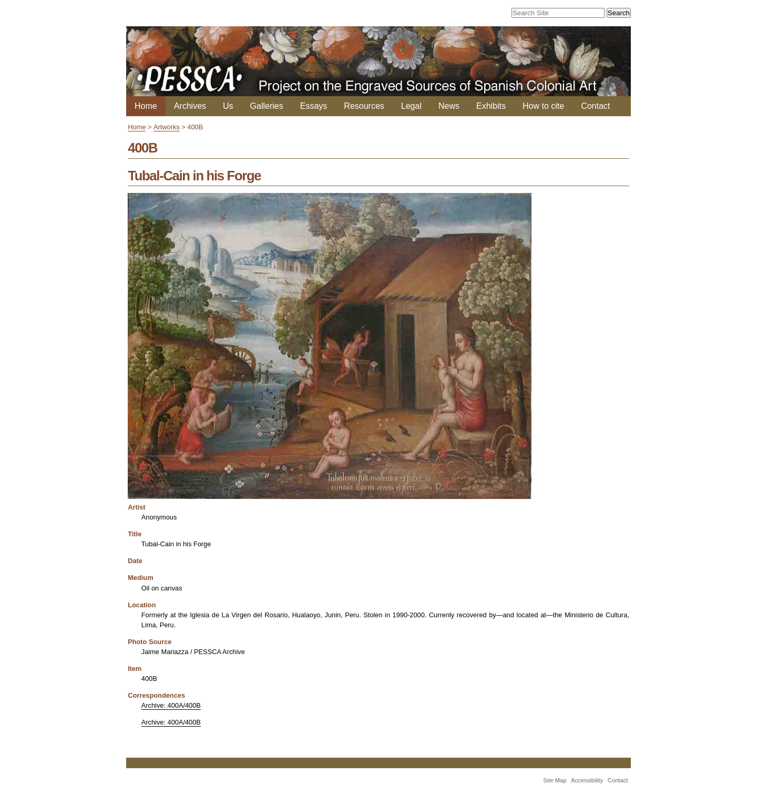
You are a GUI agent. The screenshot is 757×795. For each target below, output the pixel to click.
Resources (364, 105)
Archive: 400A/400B (171, 705)
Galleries (266, 105)
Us (228, 105)
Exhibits (491, 105)
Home (146, 105)
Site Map (554, 780)
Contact (595, 105)
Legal (411, 105)
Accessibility (587, 780)
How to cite (543, 105)
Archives (190, 105)
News (448, 105)
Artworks (167, 127)
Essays (314, 105)
